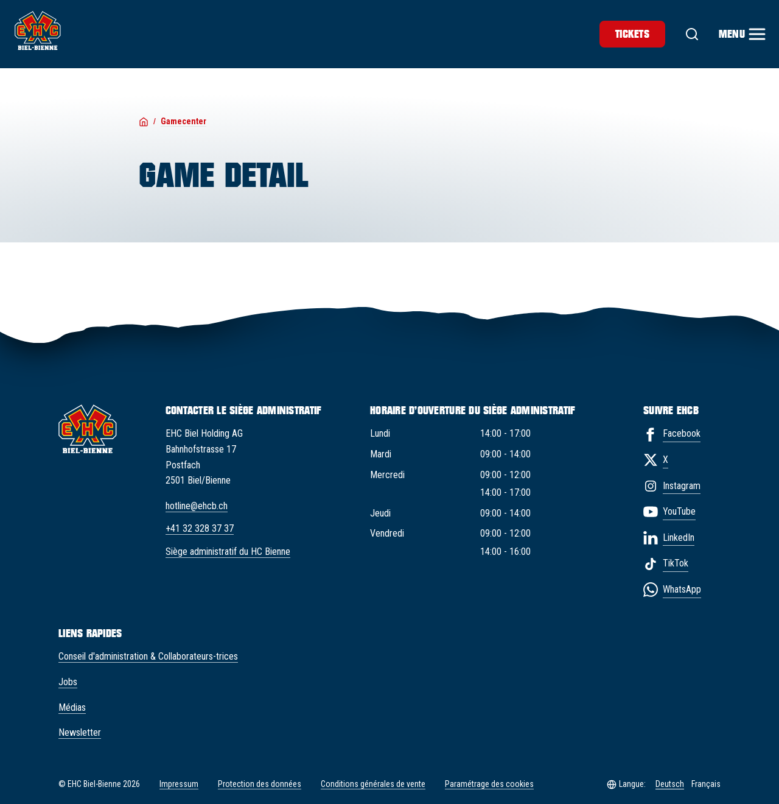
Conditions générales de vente (373, 784)
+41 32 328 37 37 (200, 528)
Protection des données (259, 784)
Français (706, 784)
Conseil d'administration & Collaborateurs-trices (148, 656)
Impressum (178, 784)
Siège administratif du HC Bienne (228, 551)
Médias (72, 707)
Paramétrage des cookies (489, 784)
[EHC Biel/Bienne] (38, 30)
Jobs (67, 682)
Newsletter (79, 732)
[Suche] (692, 34)
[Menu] (741, 34)
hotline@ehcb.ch (197, 506)
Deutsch (669, 784)
